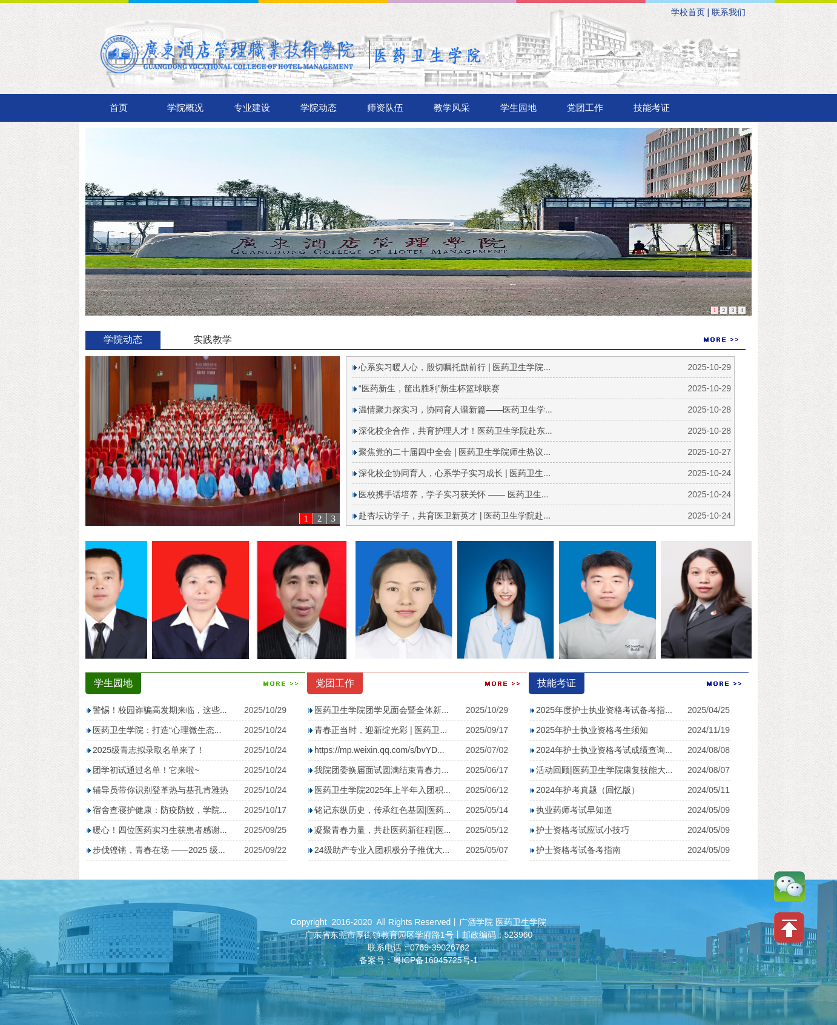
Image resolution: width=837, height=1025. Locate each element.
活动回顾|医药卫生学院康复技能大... (604, 770)
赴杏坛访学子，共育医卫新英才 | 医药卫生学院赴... (455, 515)
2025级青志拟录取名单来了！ (149, 750)
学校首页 (688, 12)
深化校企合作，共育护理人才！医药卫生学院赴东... (455, 431)
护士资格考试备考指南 (578, 850)
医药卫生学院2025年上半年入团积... (382, 790)
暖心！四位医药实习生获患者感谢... (160, 830)
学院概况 (185, 107)
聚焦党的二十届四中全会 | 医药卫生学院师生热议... (455, 452)
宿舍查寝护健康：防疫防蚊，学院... (160, 810)
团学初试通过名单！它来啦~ (146, 770)
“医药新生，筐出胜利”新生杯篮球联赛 (429, 388)
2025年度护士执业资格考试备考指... (604, 710)
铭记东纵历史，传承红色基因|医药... (382, 810)
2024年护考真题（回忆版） (588, 790)
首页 (119, 107)
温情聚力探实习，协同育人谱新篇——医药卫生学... (455, 409)
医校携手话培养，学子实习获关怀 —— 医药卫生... (453, 494)
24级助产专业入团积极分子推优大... (381, 850)
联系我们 (729, 12)
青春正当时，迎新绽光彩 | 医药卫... (380, 730)
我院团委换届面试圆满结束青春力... (381, 770)
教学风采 (452, 107)
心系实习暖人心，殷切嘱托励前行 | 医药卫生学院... (455, 367)
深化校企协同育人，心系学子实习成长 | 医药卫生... (455, 473)
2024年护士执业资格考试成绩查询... (604, 750)
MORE (721, 340)
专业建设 (252, 107)
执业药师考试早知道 (574, 810)
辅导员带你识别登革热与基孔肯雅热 (160, 790)
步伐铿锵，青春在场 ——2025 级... (159, 850)
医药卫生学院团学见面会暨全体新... (381, 710)
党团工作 (585, 107)
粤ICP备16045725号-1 (435, 960)
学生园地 (518, 107)
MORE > (281, 684)
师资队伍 (385, 107)
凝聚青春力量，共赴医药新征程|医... (382, 830)
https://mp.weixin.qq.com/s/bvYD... (379, 750)
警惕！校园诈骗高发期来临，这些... (160, 710)
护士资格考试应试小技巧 (582, 830)
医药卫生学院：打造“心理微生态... (157, 730)
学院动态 (318, 107)
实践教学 (212, 339)
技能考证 (652, 107)
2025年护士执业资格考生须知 (592, 730)
